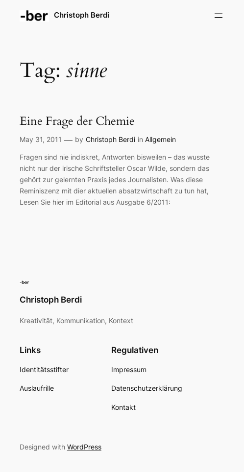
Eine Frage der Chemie (77, 121)
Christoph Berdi (81, 15)
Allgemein (160, 139)
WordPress (84, 447)
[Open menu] (218, 16)
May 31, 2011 (41, 139)
